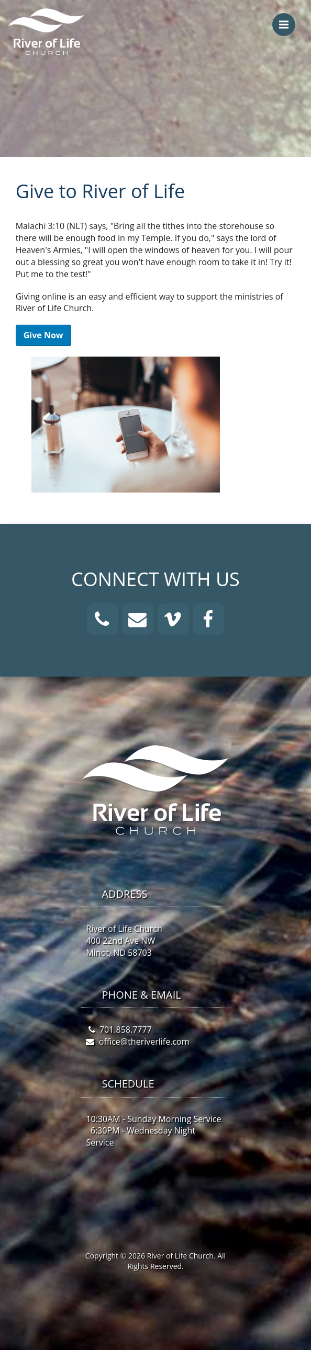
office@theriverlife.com (144, 1041)
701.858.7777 (125, 1029)
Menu (287, 19)
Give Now (43, 335)
